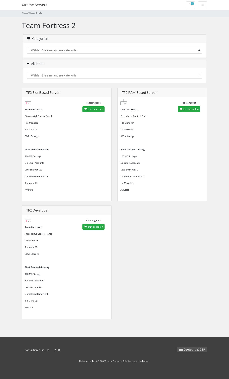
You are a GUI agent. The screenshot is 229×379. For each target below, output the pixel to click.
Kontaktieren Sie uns (37, 350)
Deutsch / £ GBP (192, 349)
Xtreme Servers (34, 4)
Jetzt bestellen (93, 109)
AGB (57, 350)
